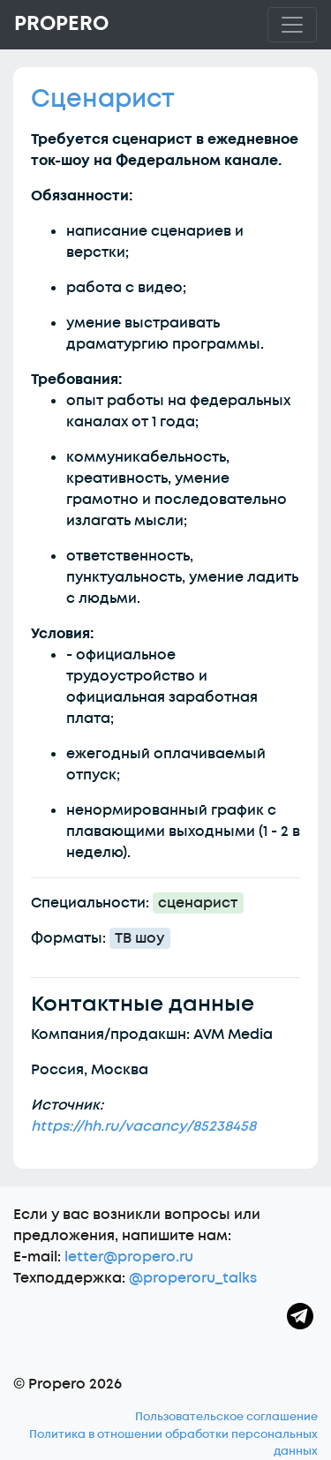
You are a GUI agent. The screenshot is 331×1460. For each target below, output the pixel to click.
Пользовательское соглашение (226, 1417)
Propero (61, 24)
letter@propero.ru (128, 1257)
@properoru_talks (193, 1278)
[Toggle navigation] (292, 24)
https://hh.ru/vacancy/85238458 (143, 1126)
